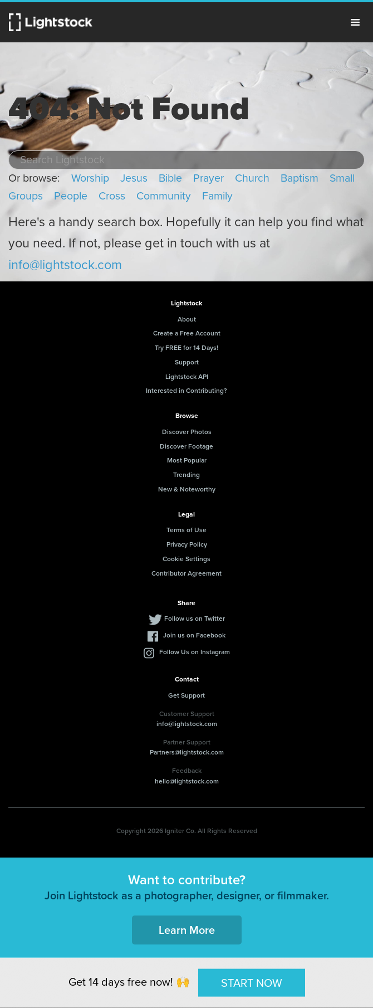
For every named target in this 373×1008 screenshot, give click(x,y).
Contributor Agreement (186, 573)
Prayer (208, 178)
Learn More (187, 930)
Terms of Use (186, 529)
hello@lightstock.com (187, 781)
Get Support (186, 695)
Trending (186, 474)
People (70, 196)
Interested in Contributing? (186, 390)
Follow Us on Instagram (194, 651)
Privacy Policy (186, 544)
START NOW (251, 982)
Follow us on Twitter (194, 618)
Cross (112, 196)
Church (252, 178)
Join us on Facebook (194, 635)
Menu (355, 22)
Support (187, 362)
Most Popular (187, 460)
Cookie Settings (186, 558)
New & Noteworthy (186, 489)
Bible (170, 178)
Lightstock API (186, 376)
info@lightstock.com (65, 264)
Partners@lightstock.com (187, 752)
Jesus (134, 178)
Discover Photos (187, 431)
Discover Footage (186, 446)
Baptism (299, 178)
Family (217, 196)
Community (163, 196)
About (187, 319)
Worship (90, 178)
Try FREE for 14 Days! (186, 347)
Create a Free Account (186, 333)
